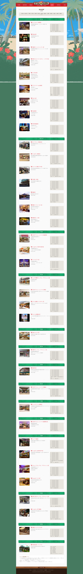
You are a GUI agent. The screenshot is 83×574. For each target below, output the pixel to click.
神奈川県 (26, 13)
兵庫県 (57, 13)
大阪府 (54, 13)
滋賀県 (51, 13)
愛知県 (45, 13)
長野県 (42, 13)
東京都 (22, 13)
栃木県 (39, 13)
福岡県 (61, 13)
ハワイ (41, 14)
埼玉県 (32, 13)
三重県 (48, 13)
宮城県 (36, 13)
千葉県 (29, 13)
